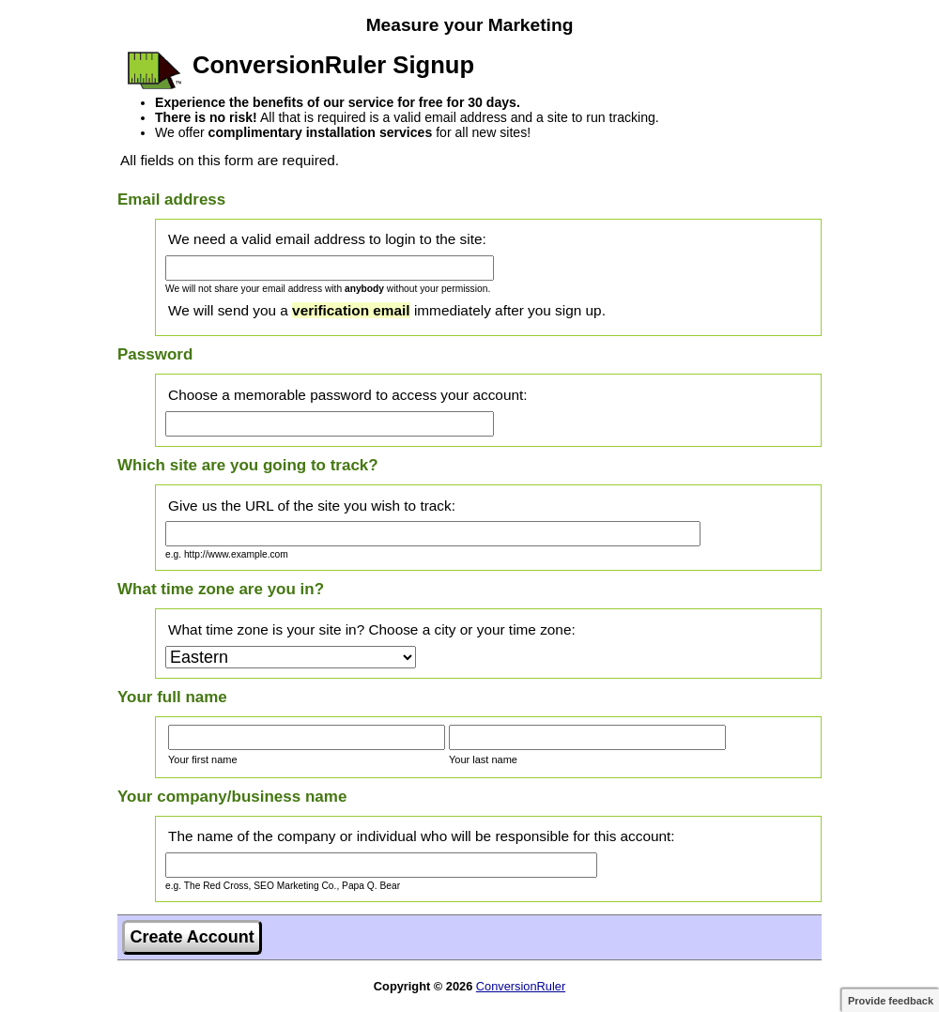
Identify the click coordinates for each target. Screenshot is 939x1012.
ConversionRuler (520, 986)
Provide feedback (890, 1000)
